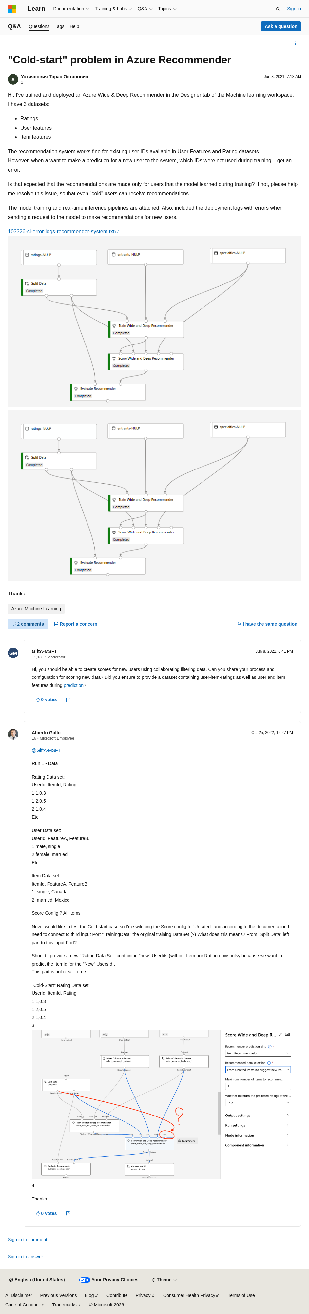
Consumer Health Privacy (189, 1295)
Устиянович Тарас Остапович (54, 76)
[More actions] (295, 43)
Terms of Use (241, 1295)
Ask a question (281, 26)
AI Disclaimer (18, 1295)
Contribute (117, 1295)
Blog (89, 1295)
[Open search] (277, 9)
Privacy (143, 1295)
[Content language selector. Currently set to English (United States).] (36, 1280)
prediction (74, 685)
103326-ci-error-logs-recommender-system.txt (61, 231)
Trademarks (64, 1304)
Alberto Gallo (46, 732)
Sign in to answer (25, 1256)
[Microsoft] (12, 9)
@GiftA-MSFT (46, 750)
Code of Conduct (22, 1304)
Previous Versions (58, 1295)
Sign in (294, 8)
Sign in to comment (27, 1239)
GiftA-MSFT (44, 651)
